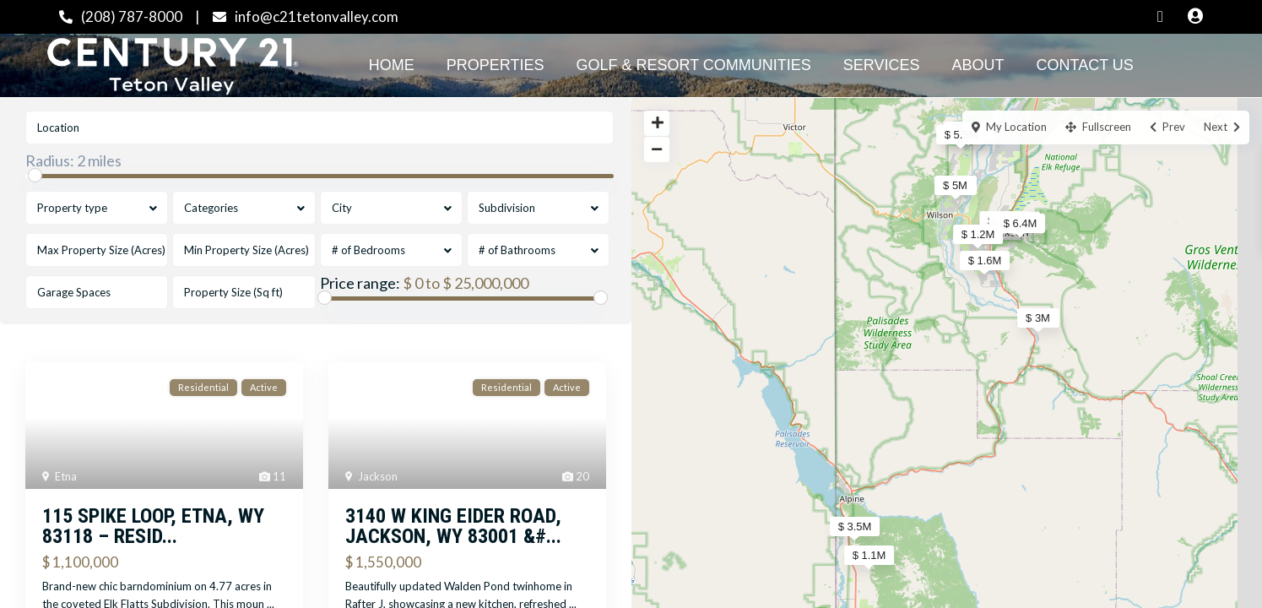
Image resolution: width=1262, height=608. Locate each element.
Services (881, 65)
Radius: (73, 160)
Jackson (378, 476)
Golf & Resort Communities (693, 65)
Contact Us (1085, 65)
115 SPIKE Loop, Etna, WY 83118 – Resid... (153, 526)
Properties (495, 65)
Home (391, 65)
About (978, 65)
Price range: (360, 282)
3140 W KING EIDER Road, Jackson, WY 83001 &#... (453, 526)
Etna (66, 476)
